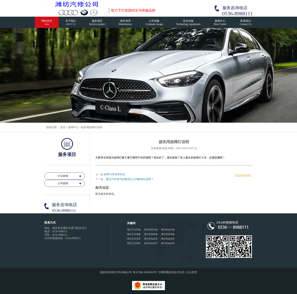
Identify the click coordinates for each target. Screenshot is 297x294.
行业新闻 (63, 176)
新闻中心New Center (220, 22)
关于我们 (70, 23)
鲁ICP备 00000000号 (144, 272)
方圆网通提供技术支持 (171, 272)
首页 (63, 127)
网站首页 (46, 23)
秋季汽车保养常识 (114, 174)
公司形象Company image (154, 22)
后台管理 (191, 272)
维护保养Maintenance (125, 22)
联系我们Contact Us (246, 22)
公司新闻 (63, 183)
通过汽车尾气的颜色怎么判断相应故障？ (130, 179)
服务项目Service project (97, 22)
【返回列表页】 (243, 175)
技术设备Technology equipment (188, 22)
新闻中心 (73, 127)
